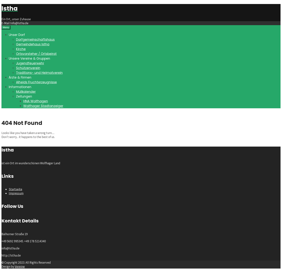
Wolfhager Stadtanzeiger (43, 106)
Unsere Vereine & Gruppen (29, 58)
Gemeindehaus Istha (32, 44)
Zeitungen (24, 96)
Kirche (21, 49)
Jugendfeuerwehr (30, 63)
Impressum (16, 193)
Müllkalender (26, 92)
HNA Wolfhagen (35, 101)
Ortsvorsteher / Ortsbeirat (36, 54)
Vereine (20, 267)
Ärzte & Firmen (20, 77)
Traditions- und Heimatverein (39, 73)
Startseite (15, 189)
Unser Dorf (17, 35)
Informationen (20, 87)
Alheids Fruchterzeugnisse (36, 82)
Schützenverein (28, 68)
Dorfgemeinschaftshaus (35, 39)
